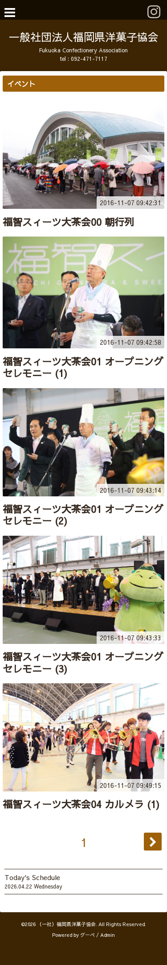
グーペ (87, 934)
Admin (107, 934)
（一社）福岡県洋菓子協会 (66, 924)
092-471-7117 (89, 58)
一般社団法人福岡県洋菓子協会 (84, 36)
